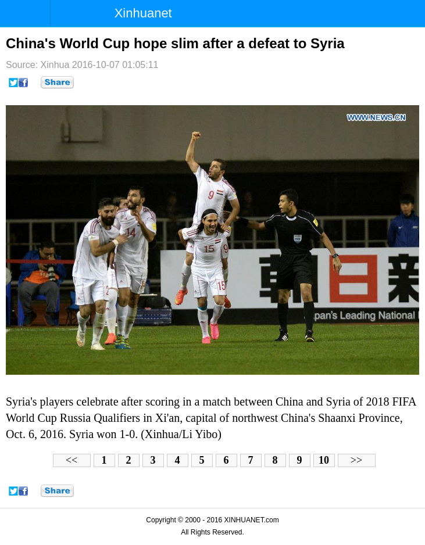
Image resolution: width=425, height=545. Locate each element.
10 (324, 460)
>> (356, 460)
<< (71, 460)
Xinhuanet (143, 13)
